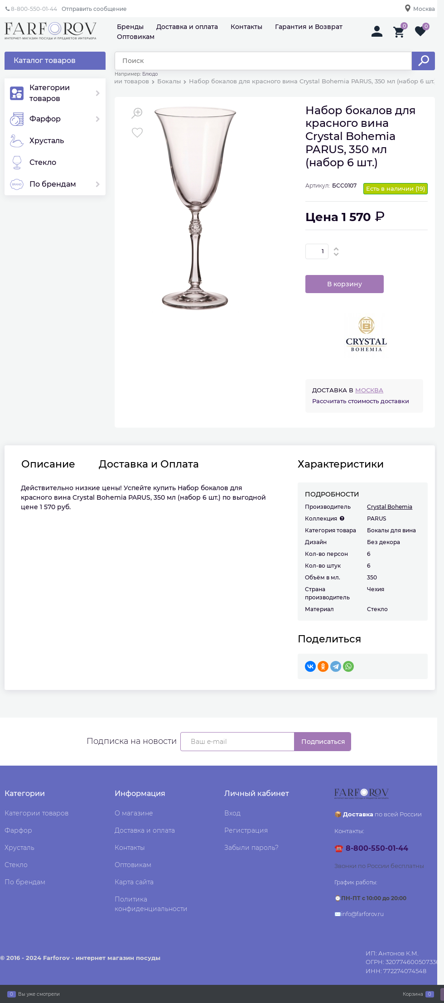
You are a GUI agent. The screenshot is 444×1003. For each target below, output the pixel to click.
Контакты (246, 27)
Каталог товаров (45, 60)
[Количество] (316, 251)
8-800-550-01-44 (34, 8)
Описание (48, 464)
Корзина (413, 994)
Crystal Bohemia (389, 506)
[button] (336, 248)
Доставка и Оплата (149, 464)
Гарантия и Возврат (309, 27)
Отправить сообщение (94, 8)
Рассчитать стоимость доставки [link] (360, 401)
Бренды (130, 27)
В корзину (344, 284)
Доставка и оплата (187, 27)
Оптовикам (135, 37)
